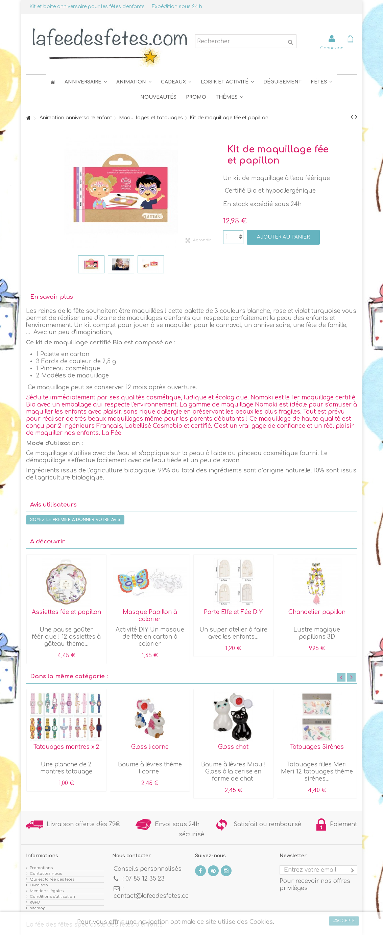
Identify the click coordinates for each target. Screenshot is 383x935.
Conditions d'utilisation (52, 896)
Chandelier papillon (316, 612)
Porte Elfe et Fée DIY (233, 612)
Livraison (39, 885)
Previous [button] (341, 677)
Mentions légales (47, 891)
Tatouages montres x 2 (66, 747)
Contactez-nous (46, 874)
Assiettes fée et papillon (66, 612)
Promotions (41, 868)
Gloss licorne (150, 747)
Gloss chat (233, 747)
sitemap (38, 908)
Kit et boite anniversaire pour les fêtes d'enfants (87, 6)
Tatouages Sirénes (317, 747)
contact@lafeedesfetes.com (154, 896)
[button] (321, 82)
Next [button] (351, 677)
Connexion (331, 48)
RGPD (35, 902)
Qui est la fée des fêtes (52, 879)
